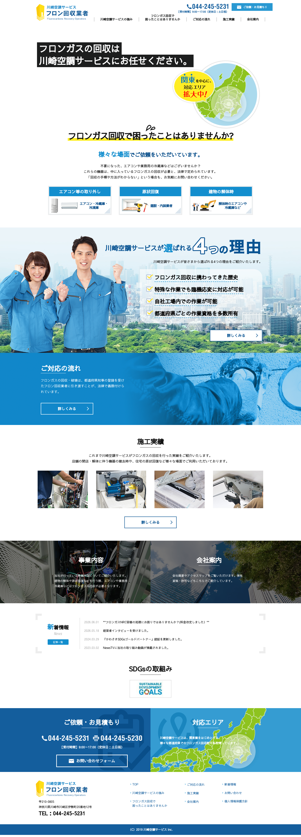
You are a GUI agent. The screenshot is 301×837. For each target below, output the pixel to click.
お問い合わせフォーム (91, 763)
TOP (135, 786)
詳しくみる (235, 335)
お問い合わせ (233, 795)
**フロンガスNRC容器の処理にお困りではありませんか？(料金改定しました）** (156, 624)
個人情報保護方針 (236, 803)
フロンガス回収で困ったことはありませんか (162, 17)
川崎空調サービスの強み (116, 19)
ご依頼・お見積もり (244, 8)
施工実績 (229, 19)
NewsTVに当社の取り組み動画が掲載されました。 (136, 650)
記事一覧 (58, 644)
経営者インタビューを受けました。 (126, 633)
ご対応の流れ (201, 19)
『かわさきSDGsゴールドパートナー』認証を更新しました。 (143, 641)
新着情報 (230, 786)
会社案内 (253, 19)
